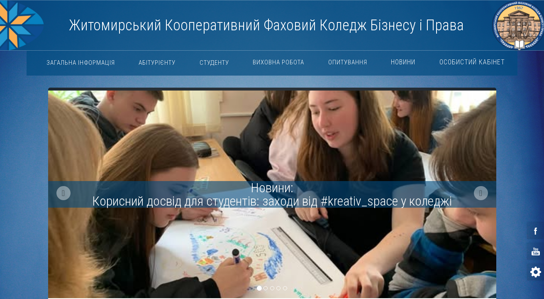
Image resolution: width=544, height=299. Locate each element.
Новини (403, 62)
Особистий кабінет (472, 62)
